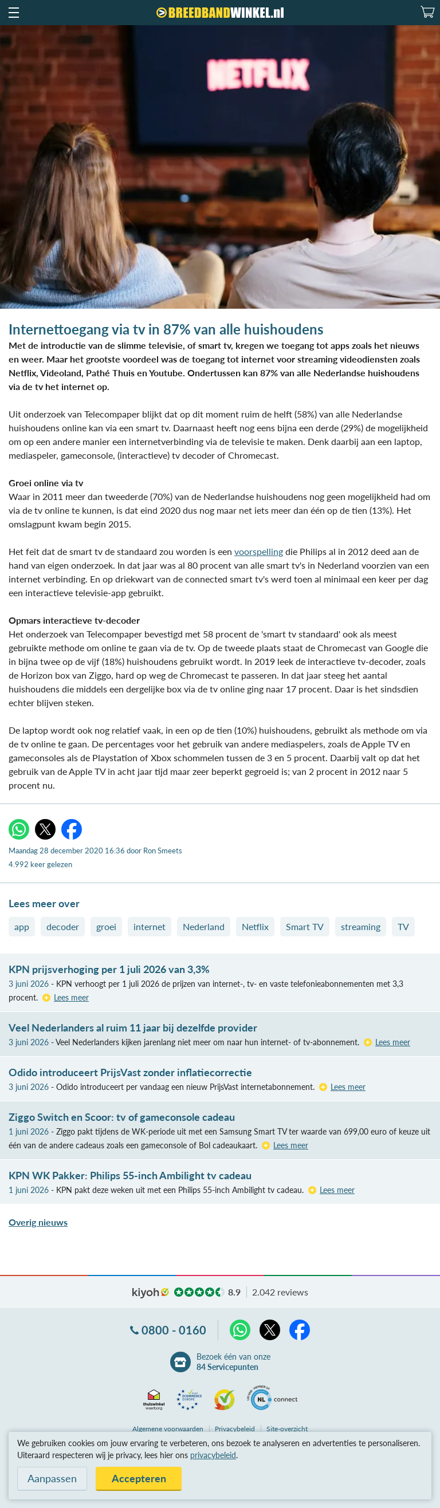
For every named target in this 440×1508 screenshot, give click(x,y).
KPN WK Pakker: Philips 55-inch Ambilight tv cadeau (130, 1175)
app (21, 926)
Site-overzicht (287, 1428)
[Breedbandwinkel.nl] (220, 12)
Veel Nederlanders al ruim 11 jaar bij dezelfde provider (133, 1027)
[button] (13, 12)
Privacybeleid (235, 1428)
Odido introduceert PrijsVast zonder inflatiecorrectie (130, 1072)
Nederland (204, 926)
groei (106, 926)
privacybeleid (213, 1455)
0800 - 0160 (174, 1330)
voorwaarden (167, 1428)
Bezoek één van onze (233, 1362)
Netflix (255, 926)
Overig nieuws (38, 1221)
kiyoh (150, 1293)
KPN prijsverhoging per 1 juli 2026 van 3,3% (109, 969)
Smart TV (305, 926)
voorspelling (258, 551)
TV (403, 926)
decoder (62, 926)
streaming (360, 926)
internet (149, 926)
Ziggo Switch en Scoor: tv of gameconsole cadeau (122, 1117)
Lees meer (71, 997)
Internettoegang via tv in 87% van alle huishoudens (166, 329)
